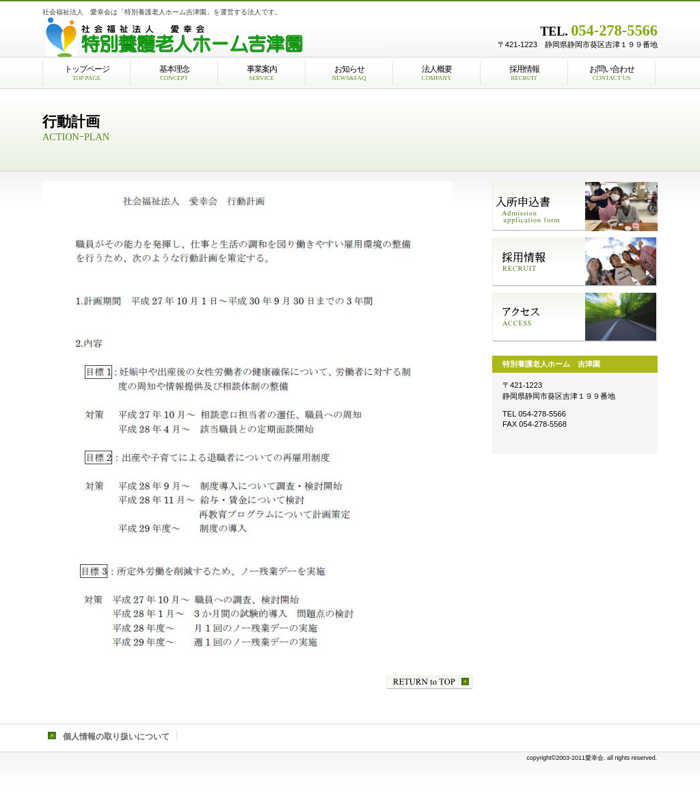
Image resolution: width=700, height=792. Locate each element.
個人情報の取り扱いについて (116, 736)
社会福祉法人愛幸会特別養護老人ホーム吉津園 (213, 37)
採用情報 (575, 262)
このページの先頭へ (429, 682)
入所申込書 (575, 206)
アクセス (575, 317)
